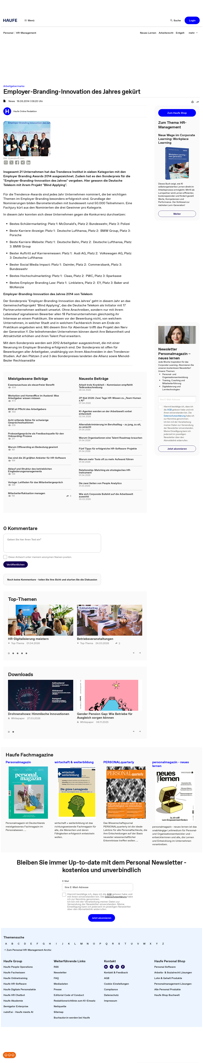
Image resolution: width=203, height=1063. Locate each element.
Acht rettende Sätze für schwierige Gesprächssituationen (28, 421)
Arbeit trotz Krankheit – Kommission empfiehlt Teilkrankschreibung (106, 385)
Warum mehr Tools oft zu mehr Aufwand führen (106, 459)
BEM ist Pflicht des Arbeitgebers (27, 409)
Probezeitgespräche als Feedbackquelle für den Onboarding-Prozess (36, 434)
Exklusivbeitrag (89, 608)
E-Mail (65, 881)
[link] (8, 32)
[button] (29, 20)
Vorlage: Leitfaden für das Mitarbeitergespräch (35, 482)
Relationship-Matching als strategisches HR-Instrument (105, 471)
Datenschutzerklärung (175, 415)
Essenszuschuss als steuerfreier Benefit (31, 384)
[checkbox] (5, 557)
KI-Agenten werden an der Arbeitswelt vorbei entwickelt (105, 412)
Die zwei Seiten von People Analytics (100, 483)
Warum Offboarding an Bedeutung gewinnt (33, 447)
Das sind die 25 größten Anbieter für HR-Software (37, 458)
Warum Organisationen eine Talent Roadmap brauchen (110, 437)
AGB (169, 409)
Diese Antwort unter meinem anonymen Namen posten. (40, 557)
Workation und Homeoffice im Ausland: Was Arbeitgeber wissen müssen (33, 396)
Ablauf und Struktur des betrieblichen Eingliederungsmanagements (30, 469)
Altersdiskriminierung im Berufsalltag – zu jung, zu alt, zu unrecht (110, 425)
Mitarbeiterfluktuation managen (26, 493)
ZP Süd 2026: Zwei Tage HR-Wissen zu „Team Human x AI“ (110, 399)
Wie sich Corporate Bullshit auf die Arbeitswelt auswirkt (106, 495)
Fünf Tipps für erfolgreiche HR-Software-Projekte (108, 448)
